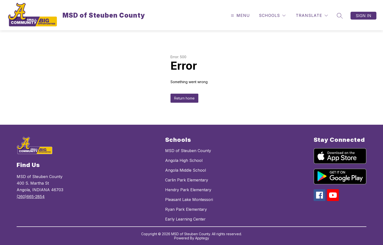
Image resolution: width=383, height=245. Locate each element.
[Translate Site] (312, 15)
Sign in (363, 15)
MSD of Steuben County (188, 150)
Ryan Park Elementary (186, 209)
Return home (184, 98)
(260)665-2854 (31, 196)
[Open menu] (240, 15)
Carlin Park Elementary (186, 180)
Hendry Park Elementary (188, 189)
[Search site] (340, 16)
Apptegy (202, 238)
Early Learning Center (185, 219)
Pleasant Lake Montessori (189, 199)
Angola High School (183, 160)
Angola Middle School (185, 170)
